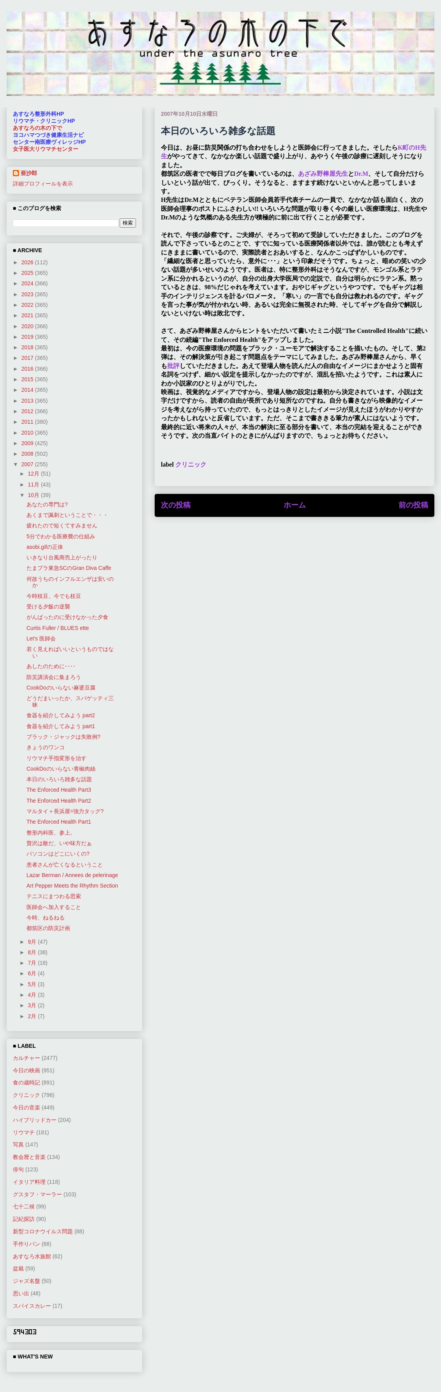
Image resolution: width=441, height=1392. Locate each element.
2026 (28, 262)
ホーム (295, 505)
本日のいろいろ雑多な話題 (59, 779)
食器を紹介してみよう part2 (60, 715)
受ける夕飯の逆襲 (48, 606)
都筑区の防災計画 (48, 928)
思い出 (21, 1293)
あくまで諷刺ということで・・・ (67, 515)
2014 (28, 390)
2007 (28, 464)
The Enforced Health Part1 (58, 822)
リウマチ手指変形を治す (56, 758)
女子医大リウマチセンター (45, 149)
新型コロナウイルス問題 (43, 1231)
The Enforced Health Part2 (58, 801)
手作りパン (26, 1244)
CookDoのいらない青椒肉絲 (60, 769)
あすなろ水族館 (32, 1256)
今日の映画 (26, 1070)
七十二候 (24, 1206)
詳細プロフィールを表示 (43, 183)
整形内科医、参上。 (51, 833)
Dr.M (361, 173)
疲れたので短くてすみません (61, 525)
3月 (33, 1005)
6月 (33, 973)
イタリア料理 (29, 1182)
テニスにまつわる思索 (53, 896)
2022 (28, 305)
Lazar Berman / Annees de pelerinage (72, 875)
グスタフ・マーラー (37, 1194)
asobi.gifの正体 (44, 547)
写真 (18, 1144)
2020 (28, 326)
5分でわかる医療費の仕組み (60, 536)
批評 (173, 366)
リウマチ (24, 1132)
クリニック (190, 464)
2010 (28, 433)
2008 (28, 454)
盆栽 (18, 1268)
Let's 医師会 (41, 638)
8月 (33, 952)
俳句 (18, 1169)
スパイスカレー (32, 1306)
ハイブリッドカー (34, 1120)
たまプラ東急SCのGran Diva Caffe (68, 568)
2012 (28, 411)
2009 (28, 443)
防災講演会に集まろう (53, 677)
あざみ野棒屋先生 (323, 173)
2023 (28, 294)
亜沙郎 (29, 173)
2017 (28, 358)
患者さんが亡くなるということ (64, 864)
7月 (33, 963)
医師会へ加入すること (53, 907)
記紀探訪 (24, 1219)
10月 (34, 495)
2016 (28, 369)
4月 (33, 995)
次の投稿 (176, 505)
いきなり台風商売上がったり (61, 557)
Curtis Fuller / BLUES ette (57, 628)
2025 (28, 273)
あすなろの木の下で (37, 128)
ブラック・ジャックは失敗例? (63, 737)
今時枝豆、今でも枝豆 (53, 596)
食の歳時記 (26, 1082)
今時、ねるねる (45, 917)
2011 (28, 422)
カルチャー (26, 1058)
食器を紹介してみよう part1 (60, 726)
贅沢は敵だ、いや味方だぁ (59, 843)
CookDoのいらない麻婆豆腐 (60, 688)
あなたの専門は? (47, 504)
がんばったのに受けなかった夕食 (67, 617)
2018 (28, 347)
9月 (33, 942)
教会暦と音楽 (29, 1157)
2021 (28, 315)
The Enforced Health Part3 (58, 790)
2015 (28, 379)
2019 (28, 337)
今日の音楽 (26, 1107)
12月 (34, 473)
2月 (33, 1016)
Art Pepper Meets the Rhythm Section (72, 886)
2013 (28, 401)
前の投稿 (413, 505)
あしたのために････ (51, 666)
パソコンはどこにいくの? (58, 854)
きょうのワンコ (45, 747)
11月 (34, 484)
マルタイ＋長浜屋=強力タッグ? (65, 811)
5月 (33, 984)
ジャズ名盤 (26, 1281)
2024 (28, 283)
